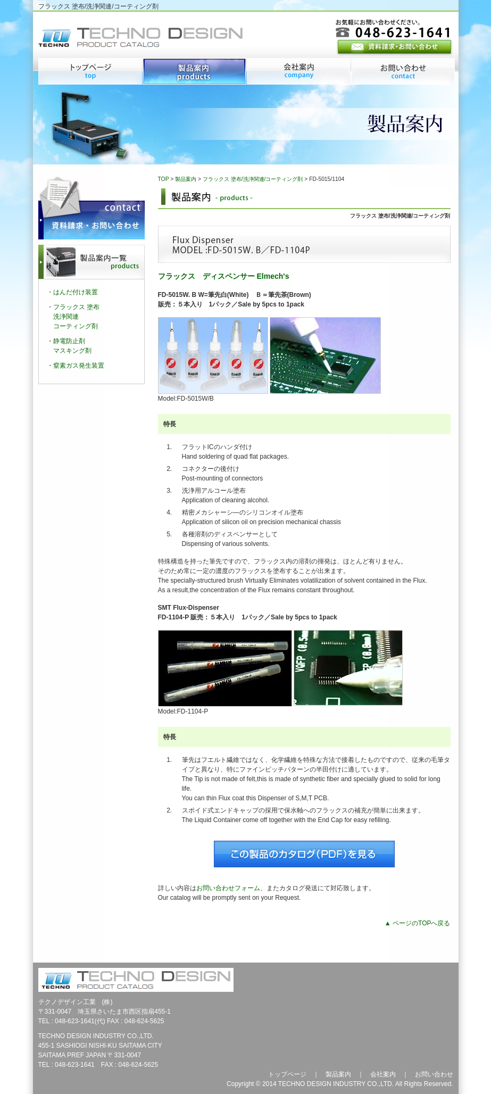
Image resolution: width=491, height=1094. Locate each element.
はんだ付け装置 (75, 292)
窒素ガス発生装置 (78, 365)
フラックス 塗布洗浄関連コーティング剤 (76, 316)
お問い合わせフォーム (228, 888)
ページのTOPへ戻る (421, 923)
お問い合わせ (434, 1074)
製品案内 (185, 179)
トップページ (287, 1074)
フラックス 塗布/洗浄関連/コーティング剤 (253, 179)
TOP (163, 179)
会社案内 (383, 1074)
